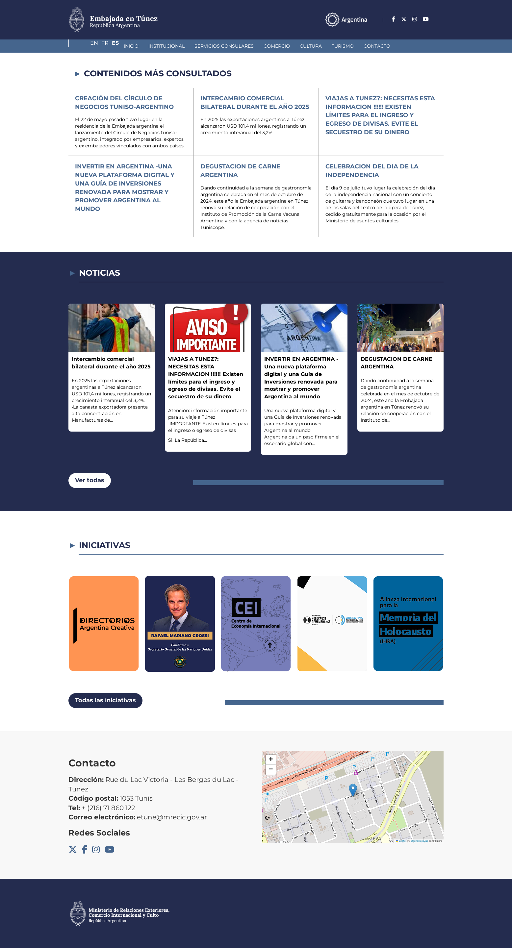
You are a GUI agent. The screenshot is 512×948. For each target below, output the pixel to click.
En (414, 19)
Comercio (231, 46)
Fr (427, 19)
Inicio (85, 46)
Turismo (297, 46)
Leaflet (401, 840)
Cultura (265, 46)
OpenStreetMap (419, 840)
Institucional (121, 46)
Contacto (331, 46)
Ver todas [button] (89, 480)
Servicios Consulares (178, 46)
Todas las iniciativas (105, 700)
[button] (353, 790)
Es (440, 19)
